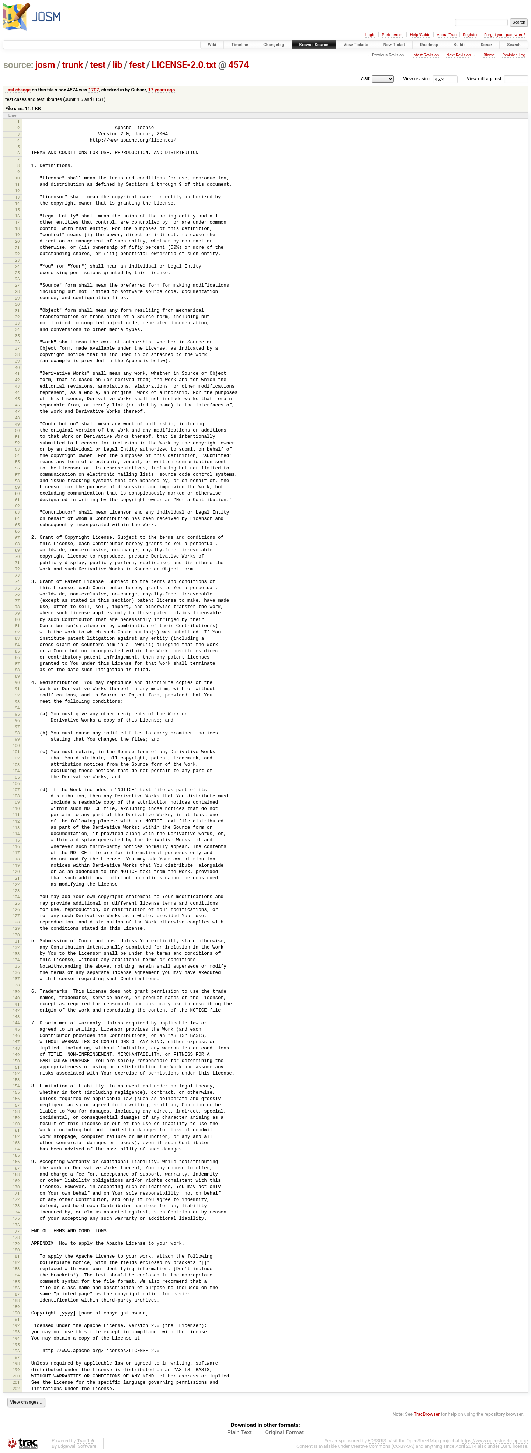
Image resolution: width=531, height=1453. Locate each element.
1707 (93, 89)
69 (17, 550)
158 (16, 1111)
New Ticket (394, 44)
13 (17, 197)
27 (17, 285)
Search (514, 44)
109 (16, 802)
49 (17, 424)
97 (17, 726)
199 (16, 1369)
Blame (489, 55)
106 (16, 783)
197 (16, 1357)
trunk (72, 65)
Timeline (239, 44)
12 (17, 190)
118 (16, 859)
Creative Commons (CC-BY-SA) (383, 1446)
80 (17, 619)
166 (16, 1161)
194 (16, 1338)
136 (16, 972)
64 (17, 518)
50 (17, 430)
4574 (238, 65)
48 (17, 417)
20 (17, 241)
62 (17, 506)
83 (17, 638)
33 (17, 323)
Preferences (392, 34)
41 (17, 373)
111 (16, 814)
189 (16, 1306)
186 (16, 1287)
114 (16, 833)
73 (17, 575)
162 (16, 1136)
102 (16, 758)
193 (16, 1331)
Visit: (365, 78)
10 (17, 178)
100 (16, 745)
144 (16, 1023)
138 (16, 985)
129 (16, 928)
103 (16, 764)
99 (17, 739)
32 (17, 316)
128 (16, 922)
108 (16, 796)
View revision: (417, 78)
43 (17, 386)
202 (16, 1388)
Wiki (212, 44)
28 (17, 291)
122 (16, 884)
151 (16, 1067)
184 (16, 1275)
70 (17, 556)
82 (17, 632)
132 (16, 947)
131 (16, 941)
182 (16, 1262)
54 (17, 455)
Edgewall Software (77, 1446)
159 (16, 1117)
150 (16, 1060)
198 (16, 1363)
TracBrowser (427, 1414)
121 (16, 878)
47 (17, 411)
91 (17, 688)
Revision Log (513, 55)
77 (17, 600)
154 (16, 1086)
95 (17, 714)
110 (16, 808)
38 (17, 354)
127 (16, 915)
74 (17, 581)
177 (16, 1231)
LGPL (505, 1446)
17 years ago (161, 89)
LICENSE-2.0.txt (184, 65)
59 (17, 487)
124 (16, 897)
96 (17, 720)
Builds (460, 44)
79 (17, 613)
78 (17, 607)
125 (16, 903)
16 (17, 216)
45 (17, 398)
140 (16, 997)
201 (16, 1382)
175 (16, 1218)
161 (16, 1130)
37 (17, 348)
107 (16, 789)
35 (17, 335)
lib (117, 65)
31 (17, 310)
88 (17, 670)
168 (16, 1174)
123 (16, 890)
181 (16, 1256)
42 (17, 380)
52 (17, 443)
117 (16, 852)
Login (370, 34)
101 (16, 751)
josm (45, 65)
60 (17, 493)
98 (17, 733)
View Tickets (355, 44)
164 (16, 1149)
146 (16, 1035)
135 (16, 966)
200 (16, 1376)
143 (16, 1016)
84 (17, 644)
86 (17, 657)
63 (17, 512)
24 (17, 266)
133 (16, 953)
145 (16, 1029)
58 (17, 480)
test (97, 65)
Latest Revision (425, 55)
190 (16, 1313)
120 (16, 871)
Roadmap (429, 44)
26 (17, 279)
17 (17, 222)
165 (16, 1155)
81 (17, 625)
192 (16, 1325)
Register (470, 34)
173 (16, 1205)
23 (17, 260)
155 (16, 1092)
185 (16, 1281)
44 (17, 392)
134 (16, 960)
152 (16, 1073)
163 (16, 1142)
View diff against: (497, 78)
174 (16, 1212)
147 (16, 1041)
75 (17, 588)
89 (17, 676)
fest (137, 65)
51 (17, 436)
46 (17, 405)
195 (16, 1344)
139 (16, 991)
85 (17, 651)
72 (17, 569)
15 (17, 209)
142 (16, 1010)
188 (16, 1300)
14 (17, 203)
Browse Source (314, 44)
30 (17, 304)
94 (17, 707)
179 (16, 1243)
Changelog (273, 44)
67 (17, 537)
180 (16, 1250)
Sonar (486, 44)
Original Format (284, 1432)
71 (17, 562)
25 (17, 272)
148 (16, 1048)
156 (16, 1098)
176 (16, 1224)
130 (16, 934)
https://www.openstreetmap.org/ (494, 1440)
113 (16, 827)
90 (17, 682)
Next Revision (458, 55)
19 (17, 234)
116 (16, 846)
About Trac (447, 34)
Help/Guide (420, 34)
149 (16, 1054)
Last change (18, 89)
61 (17, 499)
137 (16, 978)
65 (17, 524)
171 (16, 1193)
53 (17, 449)
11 (17, 184)
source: (19, 65)
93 (17, 701)
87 (17, 663)
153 (16, 1079)
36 (17, 342)
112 (16, 821)
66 (17, 531)
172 (16, 1199)
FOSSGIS (377, 1440)
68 (17, 543)
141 (16, 1004)
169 (16, 1180)
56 (17, 468)
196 (16, 1351)
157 (16, 1105)
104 (16, 770)
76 (17, 594)
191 (16, 1319)
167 (16, 1168)
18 (17, 228)
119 (16, 865)
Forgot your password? (504, 34)
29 (17, 298)
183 (16, 1268)
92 (17, 695)
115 (16, 840)
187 (16, 1294)
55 (17, 461)
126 (16, 909)
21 (17, 247)
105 (16, 777)
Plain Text (239, 1432)
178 (16, 1237)
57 (17, 474)
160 (16, 1124)
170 (16, 1187)
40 (17, 367)
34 (17, 329)
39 (17, 361)
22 (17, 253)
